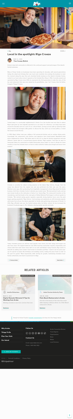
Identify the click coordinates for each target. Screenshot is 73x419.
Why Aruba (5, 328)
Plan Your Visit (6, 336)
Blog (9, 51)
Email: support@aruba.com (34, 343)
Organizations (54, 334)
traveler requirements (35, 317)
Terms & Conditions (14, 358)
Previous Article (13, 260)
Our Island (5, 340)
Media (52, 339)
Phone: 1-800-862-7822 (32, 345)
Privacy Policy (27, 358)
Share (62, 51)
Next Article (60, 260)
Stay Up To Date (11, 351)
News (51, 337)
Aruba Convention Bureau (57, 329)
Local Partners (54, 342)
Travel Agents (54, 332)
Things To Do (6, 332)
